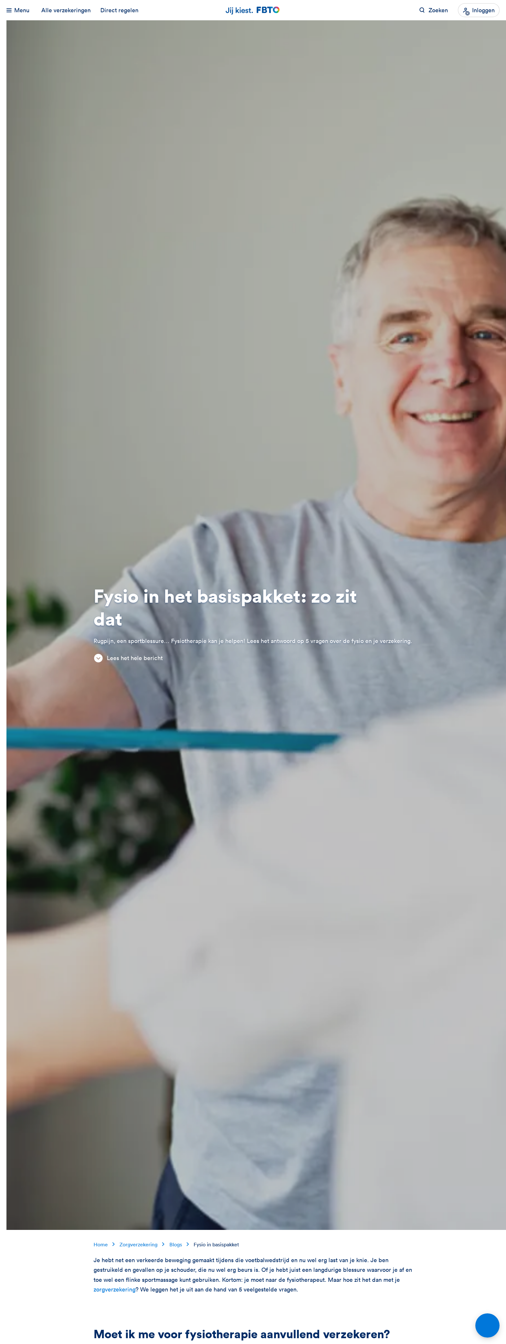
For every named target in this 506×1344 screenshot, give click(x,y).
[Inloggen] (479, 10)
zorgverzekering (115, 1289)
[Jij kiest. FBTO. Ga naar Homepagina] (253, 10)
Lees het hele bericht (128, 658)
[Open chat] (487, 1325)
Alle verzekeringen (66, 10)
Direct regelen (119, 10)
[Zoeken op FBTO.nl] (433, 10)
